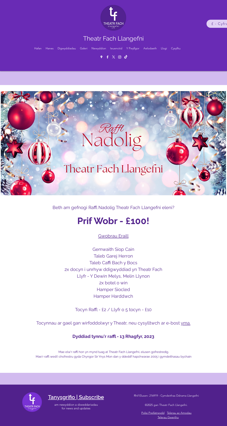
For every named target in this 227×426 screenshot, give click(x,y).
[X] (114, 57)
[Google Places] (101, 57)
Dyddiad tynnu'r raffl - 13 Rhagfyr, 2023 (113, 336)
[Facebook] (107, 57)
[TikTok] (126, 57)
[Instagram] (120, 57)
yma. (185, 323)
